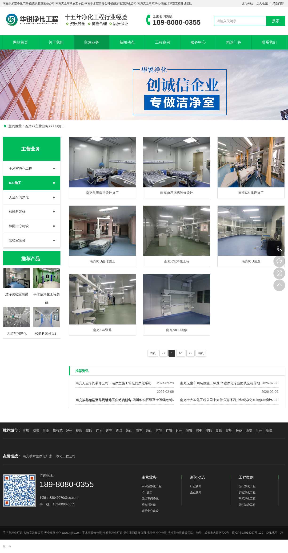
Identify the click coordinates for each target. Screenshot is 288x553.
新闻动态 (127, 42)
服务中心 (198, 42)
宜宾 (159, 430)
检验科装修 (17, 211)
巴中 (199, 430)
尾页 (201, 353)
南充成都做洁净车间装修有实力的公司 (104, 400)
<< (163, 353)
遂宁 (109, 430)
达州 (179, 430)
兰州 (259, 430)
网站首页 (20, 42)
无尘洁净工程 (247, 504)
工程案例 (162, 42)
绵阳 (89, 430)
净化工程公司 (66, 456)
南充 (139, 430)
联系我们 (269, 42)
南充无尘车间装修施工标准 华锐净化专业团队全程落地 (220, 383)
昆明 (229, 430)
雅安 (189, 430)
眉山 (149, 430)
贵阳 (219, 430)
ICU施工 (58, 126)
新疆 (269, 430)
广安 (169, 430)
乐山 (129, 430)
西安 (249, 430)
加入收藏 (262, 3)
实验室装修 (17, 240)
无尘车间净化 (19, 197)
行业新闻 (195, 486)
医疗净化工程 (247, 486)
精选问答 (278, 3)
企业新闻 (195, 492)
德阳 (79, 430)
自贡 (46, 430)
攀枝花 (58, 430)
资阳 (209, 430)
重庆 (26, 430)
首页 (28, 126)
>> (190, 353)
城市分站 (247, 3)
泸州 (69, 430)
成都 (36, 430)
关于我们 (56, 42)
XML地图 (271, 532)
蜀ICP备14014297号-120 (247, 532)
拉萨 (239, 430)
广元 (99, 430)
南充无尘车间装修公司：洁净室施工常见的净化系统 (113, 383)
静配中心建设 (19, 226)
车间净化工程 (247, 498)
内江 (119, 430)
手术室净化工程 (20, 168)
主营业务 (91, 42)
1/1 (181, 353)
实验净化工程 (247, 492)
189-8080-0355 (279, 249)
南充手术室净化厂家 (37, 456)
